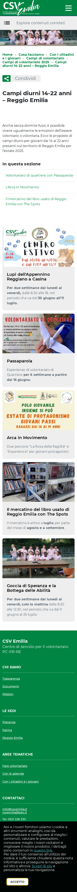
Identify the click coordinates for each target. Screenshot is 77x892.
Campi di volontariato (45, 58)
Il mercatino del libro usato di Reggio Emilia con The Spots (36, 201)
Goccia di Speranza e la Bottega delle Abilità (31, 588)
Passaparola (19, 361)
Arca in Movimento (27, 437)
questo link (43, 850)
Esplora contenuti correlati (40, 23)
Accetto (17, 882)
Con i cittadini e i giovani (20, 781)
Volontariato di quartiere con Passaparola (39, 175)
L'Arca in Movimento (22, 187)
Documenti (10, 686)
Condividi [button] (23, 78)
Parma (7, 730)
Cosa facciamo (31, 55)
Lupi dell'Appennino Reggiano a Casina (28, 276)
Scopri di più (42, 866)
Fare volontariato (14, 766)
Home (7, 55)
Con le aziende (13, 773)
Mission (7, 694)
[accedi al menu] (68, 8)
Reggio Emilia (12, 738)
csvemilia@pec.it (14, 812)
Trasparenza (11, 678)
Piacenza (8, 722)
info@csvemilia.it (14, 809)
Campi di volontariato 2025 (25, 62)
